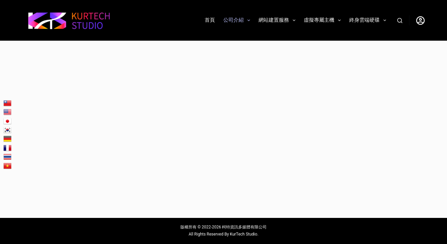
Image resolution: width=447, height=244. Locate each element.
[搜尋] (399, 20)
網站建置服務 (278, 20)
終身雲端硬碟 (369, 20)
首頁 (210, 20)
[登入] (420, 20)
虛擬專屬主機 (323, 20)
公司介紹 (238, 20)
